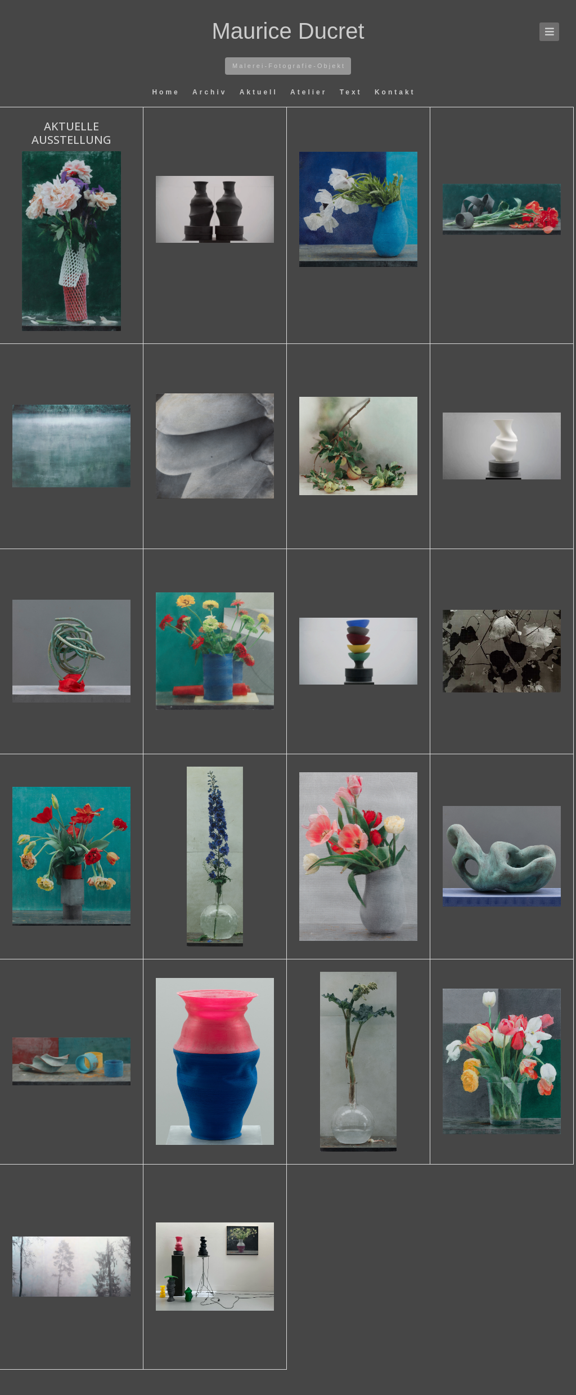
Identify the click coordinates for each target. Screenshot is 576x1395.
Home (168, 92)
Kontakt (395, 92)
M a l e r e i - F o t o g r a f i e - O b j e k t (288, 65)
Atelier (310, 92)
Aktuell (261, 92)
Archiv (211, 92)
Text (353, 92)
